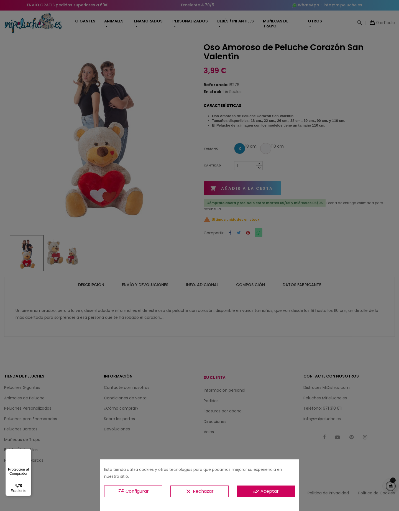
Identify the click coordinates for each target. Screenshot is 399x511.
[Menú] (28, 452)
